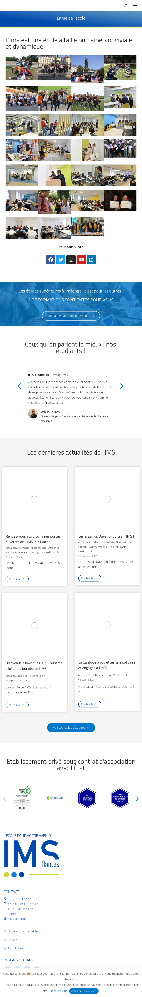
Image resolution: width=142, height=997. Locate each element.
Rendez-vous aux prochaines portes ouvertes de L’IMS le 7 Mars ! (33, 539)
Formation (11, 552)
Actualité (83, 542)
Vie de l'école (51, 552)
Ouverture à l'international (92, 546)
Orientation (24, 552)
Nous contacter (17, 918)
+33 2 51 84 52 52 (19, 899)
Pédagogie (37, 552)
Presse (12, 939)
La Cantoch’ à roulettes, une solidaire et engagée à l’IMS (106, 665)
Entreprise (53, 547)
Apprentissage (38, 547)
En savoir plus (58, 991)
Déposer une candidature (24, 931)
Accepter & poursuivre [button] (83, 991)
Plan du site (15, 948)
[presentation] (19, 386)
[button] (71, 316)
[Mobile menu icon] (134, 5)
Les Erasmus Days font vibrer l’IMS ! (106, 536)
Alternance (23, 547)
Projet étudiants (117, 546)
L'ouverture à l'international (116, 542)
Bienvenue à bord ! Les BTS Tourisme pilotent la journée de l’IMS (34, 665)
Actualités (11, 547)
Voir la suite (16, 579)
